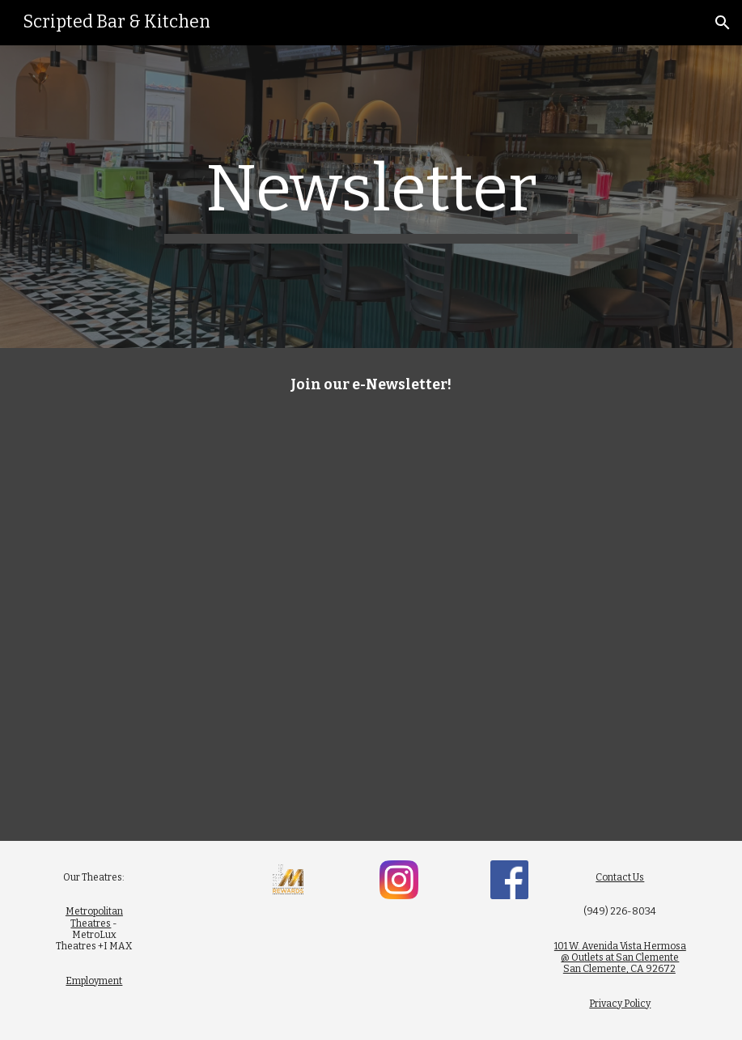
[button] (722, 22)
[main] (371, 196)
